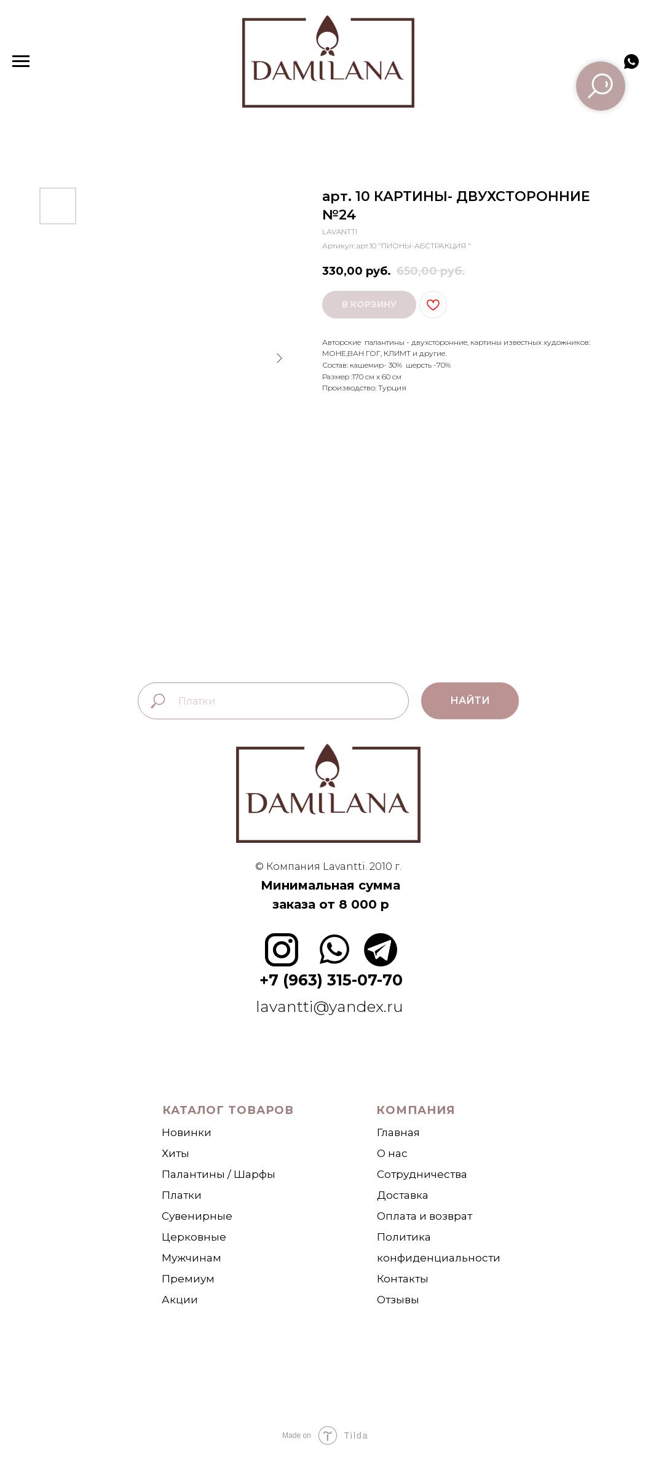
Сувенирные (197, 1216)
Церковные (194, 1237)
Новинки (186, 1132)
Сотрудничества (422, 1174)
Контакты (403, 1279)
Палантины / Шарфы (218, 1174)
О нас (392, 1153)
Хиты (175, 1153)
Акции (180, 1299)
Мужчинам (191, 1258)
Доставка (403, 1195)
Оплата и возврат (424, 1216)
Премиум (188, 1279)
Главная (398, 1132)
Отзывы (398, 1299)
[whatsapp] (631, 67)
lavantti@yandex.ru (331, 1006)
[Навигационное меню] (21, 61)
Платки (182, 1195)
